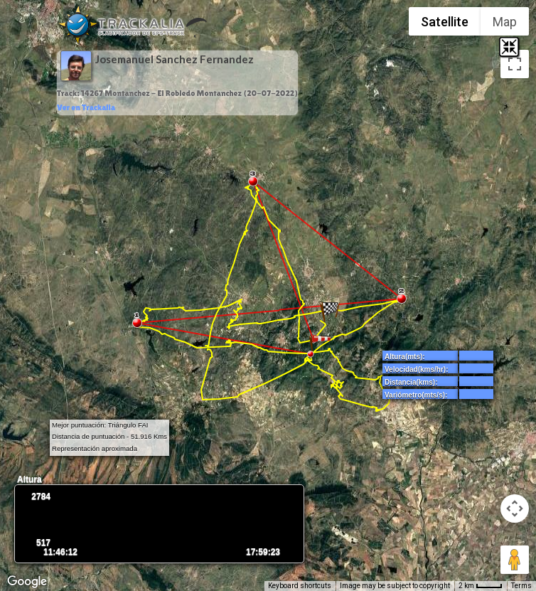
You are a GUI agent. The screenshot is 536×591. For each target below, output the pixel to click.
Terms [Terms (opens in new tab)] (521, 586)
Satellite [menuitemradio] (444, 21)
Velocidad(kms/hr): (416, 369)
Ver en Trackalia (86, 107)
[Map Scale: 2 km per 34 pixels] (480, 586)
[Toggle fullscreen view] (514, 64)
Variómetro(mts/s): (416, 395)
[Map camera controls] (514, 508)
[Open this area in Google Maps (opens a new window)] (27, 582)
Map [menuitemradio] (505, 21)
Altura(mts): (405, 357)
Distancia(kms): (411, 382)
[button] (330, 311)
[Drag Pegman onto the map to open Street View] (514, 559)
